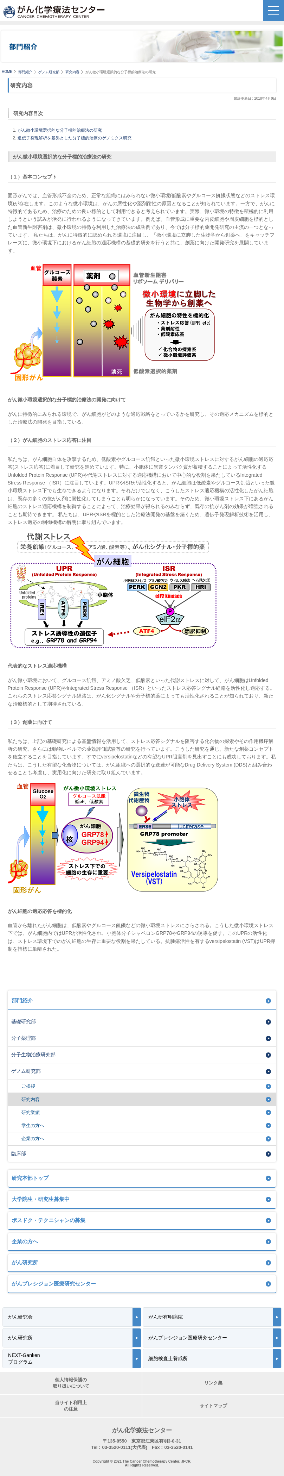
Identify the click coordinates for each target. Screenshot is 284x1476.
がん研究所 (25, 1262)
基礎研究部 (23, 1021)
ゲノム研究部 (48, 72)
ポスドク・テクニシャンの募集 (48, 1220)
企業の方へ (32, 1138)
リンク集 (213, 1383)
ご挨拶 (28, 1086)
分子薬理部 (23, 1038)
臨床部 (18, 1153)
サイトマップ (213, 1405)
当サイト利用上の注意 (71, 1406)
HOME (7, 72)
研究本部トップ (30, 1178)
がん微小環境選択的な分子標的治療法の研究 (60, 130)
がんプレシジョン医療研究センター (54, 1284)
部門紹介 (25, 72)
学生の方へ (32, 1125)
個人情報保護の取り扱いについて (71, 1383)
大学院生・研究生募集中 (41, 1199)
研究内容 (72, 72)
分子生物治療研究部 (33, 1054)
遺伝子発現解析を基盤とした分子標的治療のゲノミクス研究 (74, 138)
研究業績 (30, 1112)
